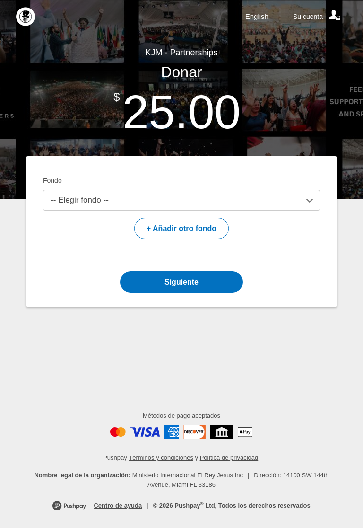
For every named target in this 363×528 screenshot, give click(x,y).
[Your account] (317, 16)
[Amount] (181, 112)
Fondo (52, 180)
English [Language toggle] (256, 16)
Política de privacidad (229, 457)
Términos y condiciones (161, 457)
